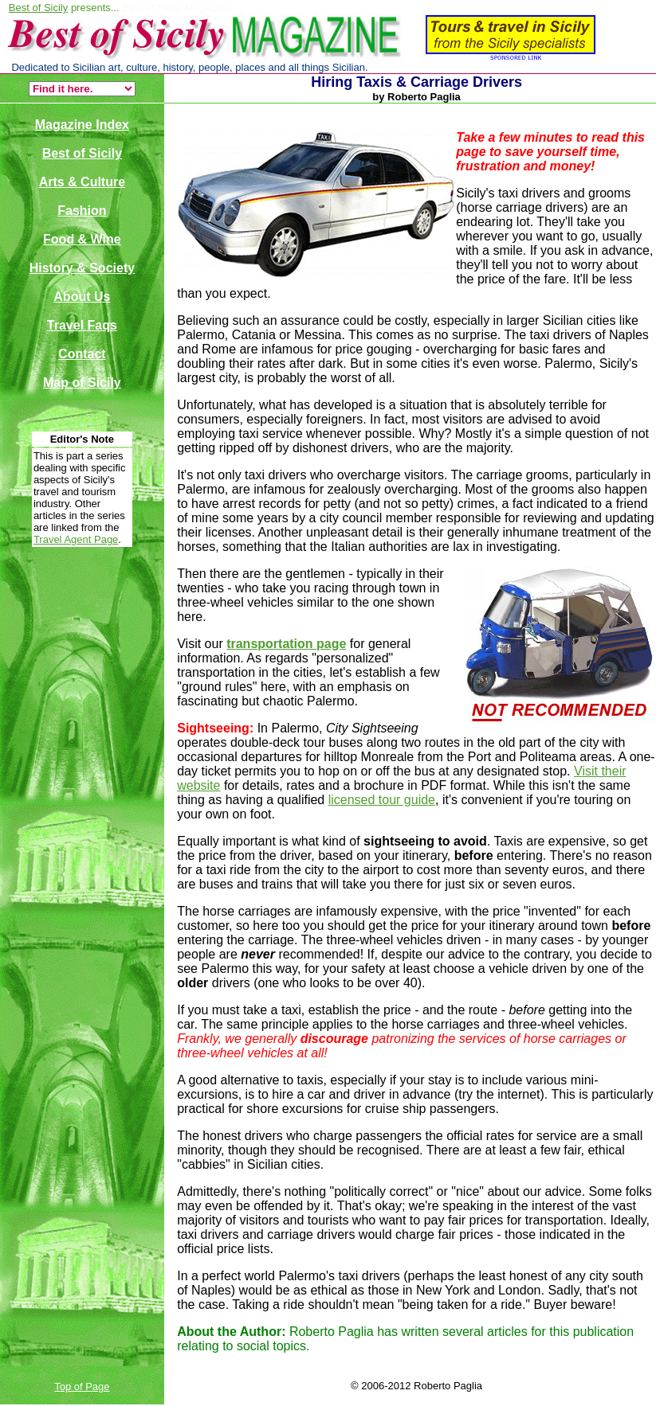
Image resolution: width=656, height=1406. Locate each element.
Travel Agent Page (75, 539)
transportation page (286, 643)
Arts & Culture (82, 182)
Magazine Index (82, 124)
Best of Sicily (38, 8)
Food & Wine (82, 239)
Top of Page (81, 1386)
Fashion (81, 210)
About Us (81, 296)
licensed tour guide (381, 799)
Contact (82, 354)
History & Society (82, 268)
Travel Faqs (82, 325)
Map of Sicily (82, 382)
